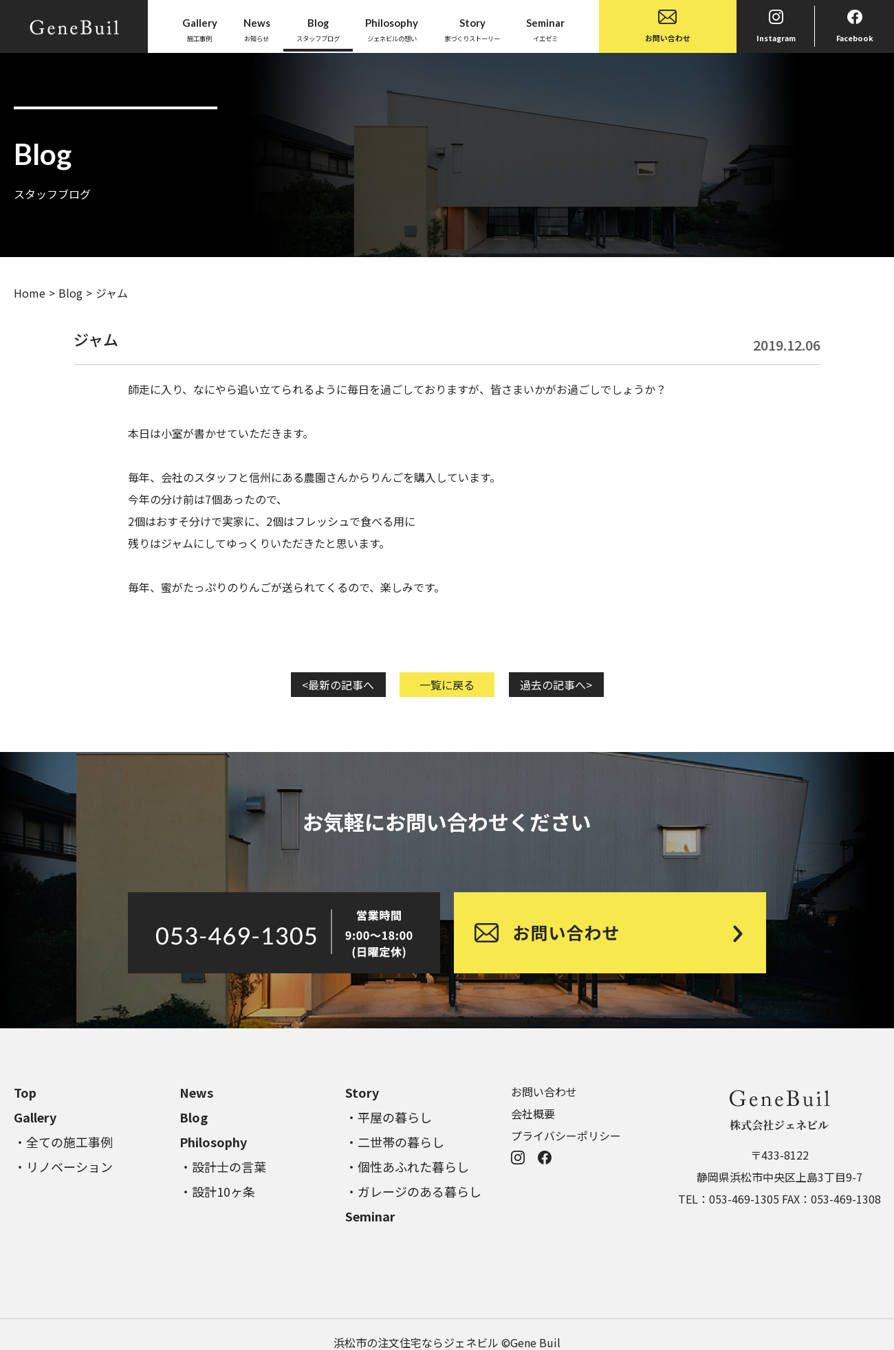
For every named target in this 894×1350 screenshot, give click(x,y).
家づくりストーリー (472, 29)
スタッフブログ (318, 29)
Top (25, 1092)
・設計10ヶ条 (217, 1191)
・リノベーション (63, 1166)
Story (362, 1092)
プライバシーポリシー (566, 1135)
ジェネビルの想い (391, 29)
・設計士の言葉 (222, 1166)
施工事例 (199, 29)
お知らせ (256, 29)
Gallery (35, 1117)
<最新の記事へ (338, 684)
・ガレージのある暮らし (413, 1191)
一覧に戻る (447, 684)
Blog (70, 293)
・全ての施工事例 (63, 1142)
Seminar (370, 1216)
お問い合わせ (667, 26)
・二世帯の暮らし (394, 1142)
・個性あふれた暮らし (407, 1166)
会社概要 (533, 1113)
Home (29, 293)
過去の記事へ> (556, 684)
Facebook (854, 26)
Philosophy (213, 1142)
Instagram (776, 26)
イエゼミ (545, 29)
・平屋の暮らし (388, 1117)
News (196, 1092)
